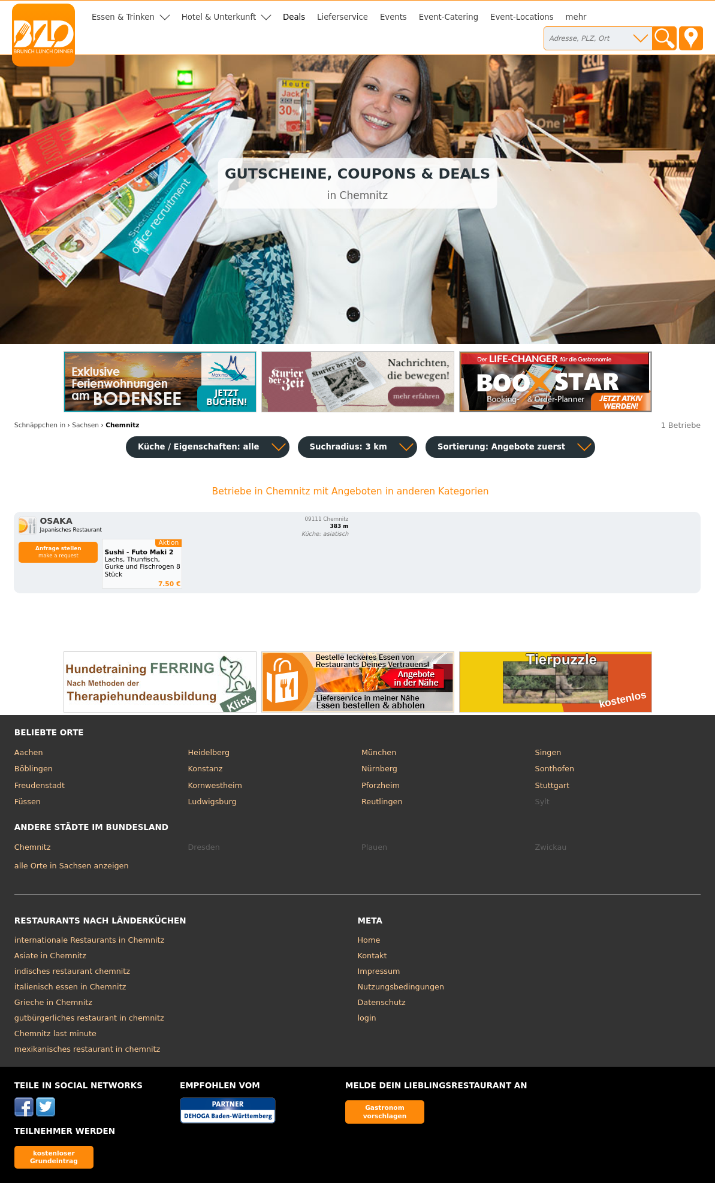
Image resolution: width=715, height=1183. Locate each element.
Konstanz (205, 768)
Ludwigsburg (212, 801)
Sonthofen (554, 768)
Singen (548, 752)
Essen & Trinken (123, 17)
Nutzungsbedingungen (401, 986)
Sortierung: (501, 446)
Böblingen (33, 768)
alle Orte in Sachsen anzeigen (71, 865)
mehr (576, 17)
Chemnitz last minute (55, 1033)
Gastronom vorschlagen (385, 1111)
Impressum (379, 971)
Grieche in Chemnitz (53, 1002)
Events (393, 17)
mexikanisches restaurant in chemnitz (87, 1049)
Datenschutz (382, 1002)
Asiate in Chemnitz (50, 955)
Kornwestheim (215, 785)
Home (369, 939)
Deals (294, 17)
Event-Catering (448, 17)
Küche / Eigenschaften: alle (199, 446)
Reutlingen (382, 801)
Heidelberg (209, 752)
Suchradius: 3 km (348, 446)
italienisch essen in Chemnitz (70, 986)
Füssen (27, 801)
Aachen (28, 752)
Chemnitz (32, 847)
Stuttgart (552, 785)
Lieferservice (342, 17)
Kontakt (372, 955)
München (378, 752)
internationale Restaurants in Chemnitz (89, 939)
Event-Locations (522, 17)
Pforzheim (380, 785)
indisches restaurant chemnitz (72, 971)
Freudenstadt (39, 785)
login (367, 1017)
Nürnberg (379, 768)
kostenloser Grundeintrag (54, 1156)
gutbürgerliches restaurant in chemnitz (89, 1017)
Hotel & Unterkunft (219, 17)
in (39, 425)
